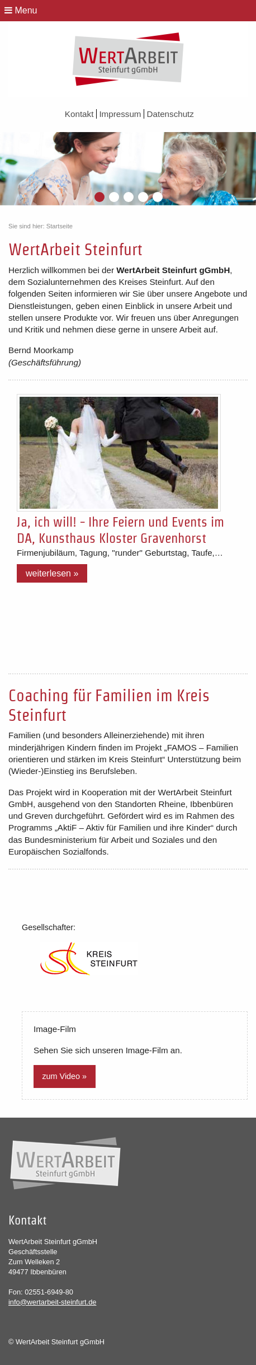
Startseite (59, 226)
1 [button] (100, 197)
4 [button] (143, 197)
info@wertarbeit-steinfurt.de (52, 1302)
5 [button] (158, 197)
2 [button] (114, 197)
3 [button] (129, 197)
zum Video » (64, 1076)
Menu (20, 10)
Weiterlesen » (52, 573)
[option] (128, 168)
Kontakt (80, 114)
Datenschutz (170, 114)
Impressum (121, 114)
